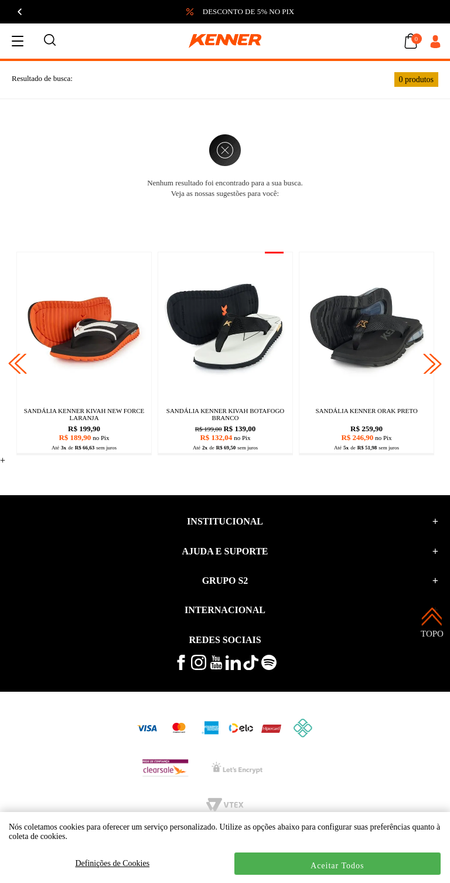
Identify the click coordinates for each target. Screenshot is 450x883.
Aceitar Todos (337, 865)
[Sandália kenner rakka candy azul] (225, 326)
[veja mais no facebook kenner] (181, 667)
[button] (334, 12)
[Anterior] (20, 11)
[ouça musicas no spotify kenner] (269, 667)
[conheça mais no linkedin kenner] (233, 667)
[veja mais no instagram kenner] (198, 667)
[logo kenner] (225, 41)
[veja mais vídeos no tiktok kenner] (250, 667)
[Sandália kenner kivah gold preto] (366, 326)
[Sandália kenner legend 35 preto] (84, 326)
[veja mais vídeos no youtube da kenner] (216, 666)
